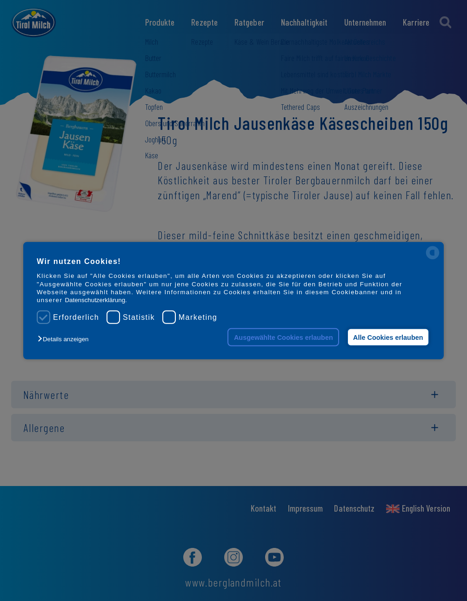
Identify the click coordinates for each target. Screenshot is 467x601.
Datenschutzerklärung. (96, 300)
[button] (65, 339)
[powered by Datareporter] (432, 258)
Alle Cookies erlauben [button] (388, 337)
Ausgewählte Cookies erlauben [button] (283, 337)
